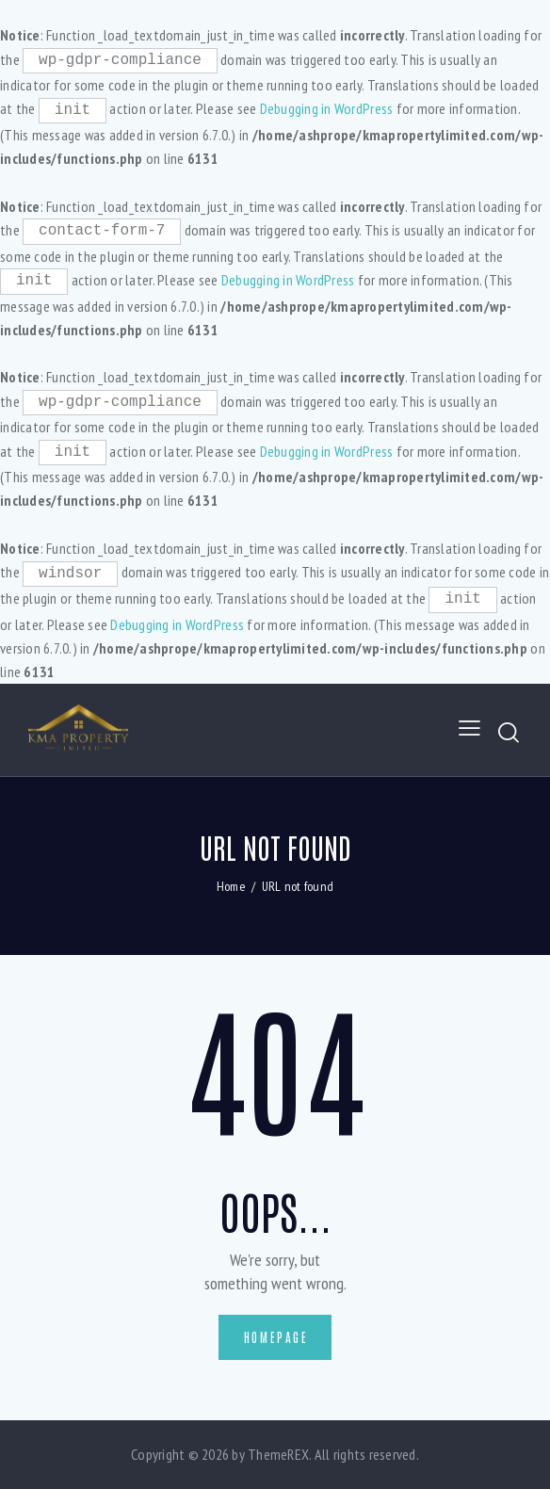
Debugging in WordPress (327, 108)
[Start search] (510, 732)
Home (231, 886)
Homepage (276, 1337)
